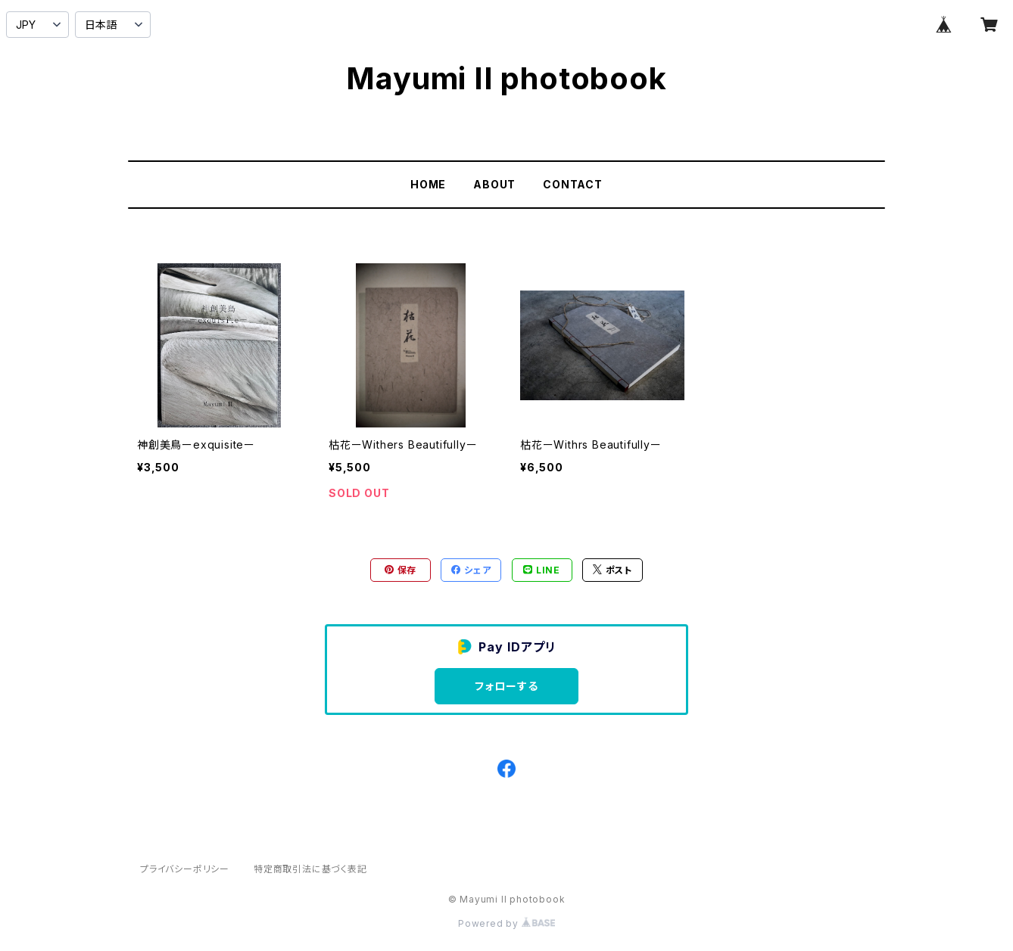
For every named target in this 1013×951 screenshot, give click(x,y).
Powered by (506, 923)
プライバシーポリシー (184, 869)
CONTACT (573, 184)
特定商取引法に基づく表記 (310, 869)
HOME (428, 184)
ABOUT (494, 184)
